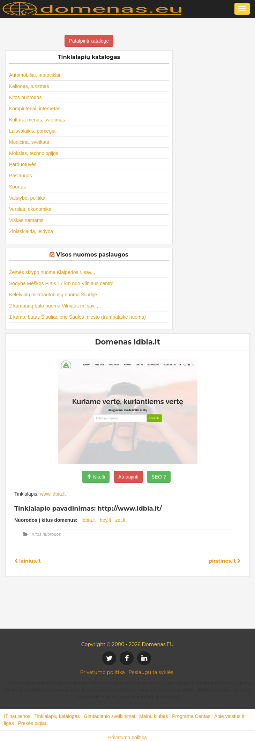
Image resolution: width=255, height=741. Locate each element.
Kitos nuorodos (25, 97)
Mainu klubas (153, 716)
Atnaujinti (128, 477)
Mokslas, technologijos (33, 153)
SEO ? (158, 477)
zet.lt (120, 520)
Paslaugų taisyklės (150, 672)
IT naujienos (17, 716)
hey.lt (105, 520)
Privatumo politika (102, 672)
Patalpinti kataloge (89, 41)
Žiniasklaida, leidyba (31, 231)
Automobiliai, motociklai (34, 75)
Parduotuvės (23, 164)
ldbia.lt (89, 520)
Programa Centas (191, 716)
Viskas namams (26, 220)
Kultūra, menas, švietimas (37, 120)
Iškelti (96, 477)
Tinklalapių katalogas (57, 716)
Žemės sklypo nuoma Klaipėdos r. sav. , (52, 272)
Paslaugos (20, 175)
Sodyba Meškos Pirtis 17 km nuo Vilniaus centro (61, 283)
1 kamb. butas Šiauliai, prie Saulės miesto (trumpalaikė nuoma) (77, 317)
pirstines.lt (225, 561)
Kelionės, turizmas (29, 86)
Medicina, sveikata (29, 142)
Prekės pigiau (32, 723)
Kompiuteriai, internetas (34, 108)
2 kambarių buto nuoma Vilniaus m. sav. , (53, 306)
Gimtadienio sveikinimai (109, 716)
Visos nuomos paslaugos (92, 254)
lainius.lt (27, 561)
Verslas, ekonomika (30, 209)
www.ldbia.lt (53, 494)
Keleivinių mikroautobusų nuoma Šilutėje (53, 294)
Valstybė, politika (27, 198)
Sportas (17, 187)
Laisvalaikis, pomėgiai (33, 131)
